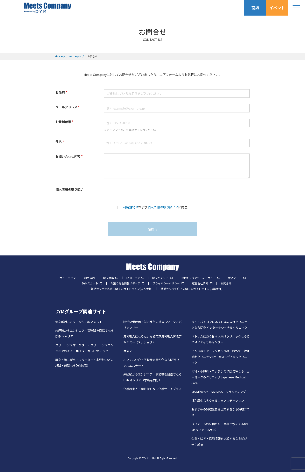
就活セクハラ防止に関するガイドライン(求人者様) (121, 289)
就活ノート (235, 278)
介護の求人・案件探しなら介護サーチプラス (152, 389)
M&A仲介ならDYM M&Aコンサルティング (218, 392)
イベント (277, 8)
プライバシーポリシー (166, 283)
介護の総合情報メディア (125, 283)
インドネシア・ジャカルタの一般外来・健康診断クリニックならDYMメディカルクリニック (220, 357)
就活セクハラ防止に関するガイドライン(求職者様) (191, 289)
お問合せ (226, 283)
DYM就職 (108, 278)
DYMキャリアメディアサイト (198, 278)
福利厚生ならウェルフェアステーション (217, 400)
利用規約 (129, 207)
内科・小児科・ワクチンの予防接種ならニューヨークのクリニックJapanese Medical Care (220, 377)
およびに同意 (152, 207)
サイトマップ (68, 278)
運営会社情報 (200, 283)
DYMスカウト (90, 283)
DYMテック (133, 278)
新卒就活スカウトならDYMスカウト (78, 321)
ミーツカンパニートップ (71, 56)
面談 (255, 8)
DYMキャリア (160, 278)
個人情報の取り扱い (161, 207)
